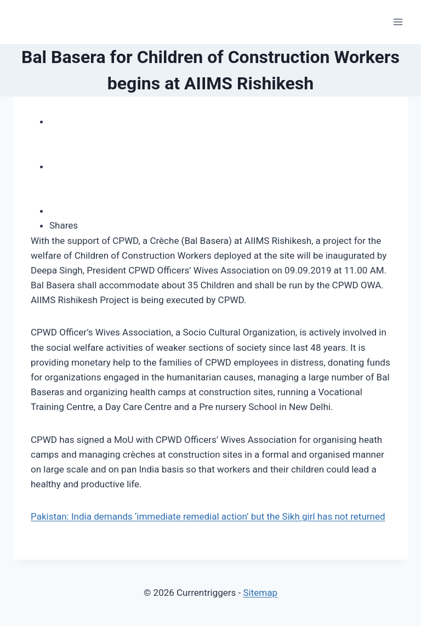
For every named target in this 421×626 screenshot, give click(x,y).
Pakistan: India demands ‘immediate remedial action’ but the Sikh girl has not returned (208, 516)
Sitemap (260, 592)
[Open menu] (398, 21)
